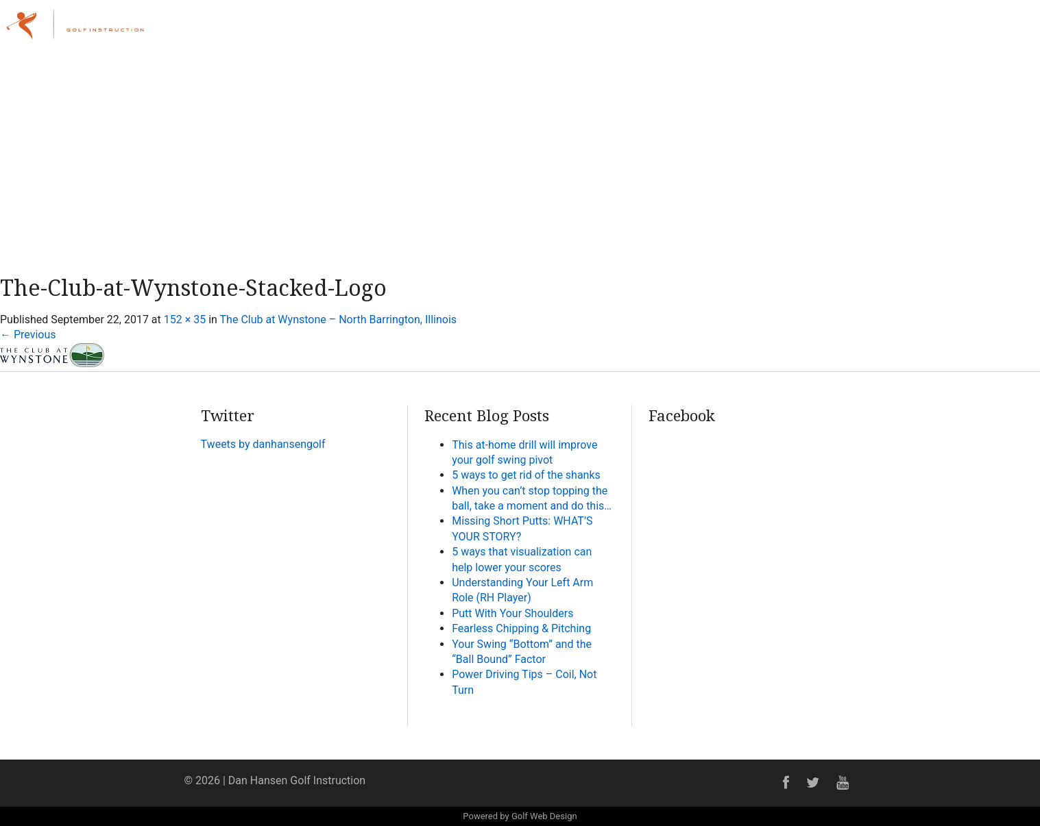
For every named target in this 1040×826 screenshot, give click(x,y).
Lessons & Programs (795, 30)
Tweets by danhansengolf (263, 444)
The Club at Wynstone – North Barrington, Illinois (338, 319)
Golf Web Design (544, 816)
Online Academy (915, 30)
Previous (28, 334)
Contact (997, 30)
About (702, 30)
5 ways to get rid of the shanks (526, 474)
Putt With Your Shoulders (512, 613)
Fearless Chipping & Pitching (521, 628)
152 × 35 (185, 319)
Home (649, 30)
